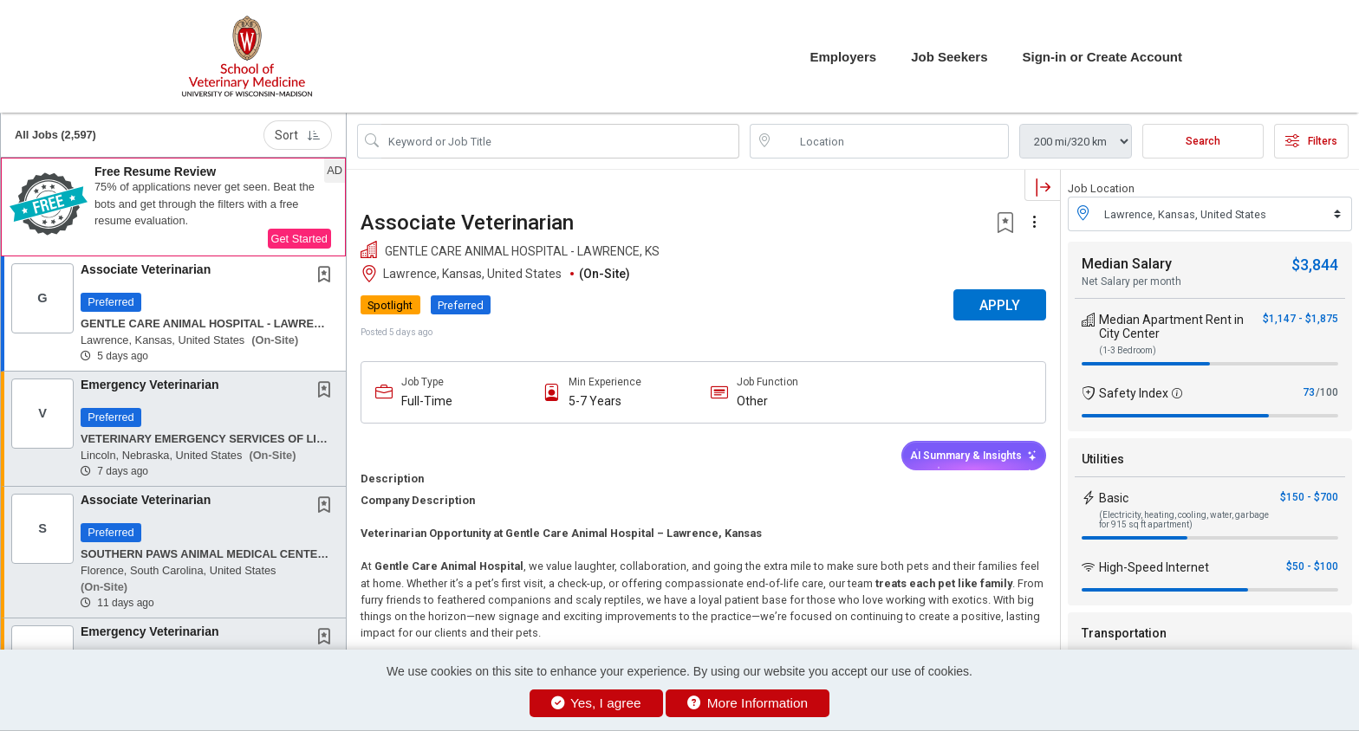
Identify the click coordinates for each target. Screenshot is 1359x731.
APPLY (999, 305)
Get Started (299, 238)
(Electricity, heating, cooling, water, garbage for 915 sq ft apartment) (1184, 519)
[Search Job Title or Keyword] (560, 141)
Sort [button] (298, 135)
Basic (1113, 498)
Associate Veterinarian (146, 269)
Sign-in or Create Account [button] (1102, 56)
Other (752, 401)
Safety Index (1133, 393)
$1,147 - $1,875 (1300, 319)
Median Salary (1127, 264)
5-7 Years (595, 401)
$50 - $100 (1312, 566)
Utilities (1103, 459)
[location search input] (891, 141)
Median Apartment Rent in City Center (1171, 326)
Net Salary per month (1131, 281)
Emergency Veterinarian (150, 384)
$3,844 (1314, 265)
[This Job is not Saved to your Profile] (327, 276)
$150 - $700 (1309, 497)
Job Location (1101, 188)
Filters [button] (1311, 141)
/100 (1327, 392)
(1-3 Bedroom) (1127, 350)
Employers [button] (843, 56)
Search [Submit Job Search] (1203, 141)
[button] (173, 207)
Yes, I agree (596, 702)
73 (1309, 392)
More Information (747, 702)
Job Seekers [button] (949, 56)
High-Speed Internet (1154, 567)
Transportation (1124, 633)
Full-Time (426, 401)
